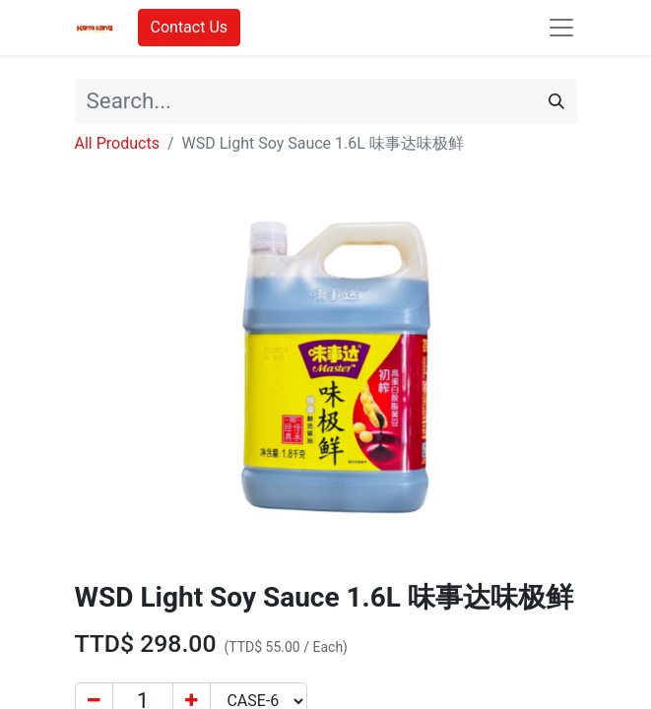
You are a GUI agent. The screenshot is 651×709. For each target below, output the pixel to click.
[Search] (556, 101)
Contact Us (189, 27)
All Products (117, 143)
